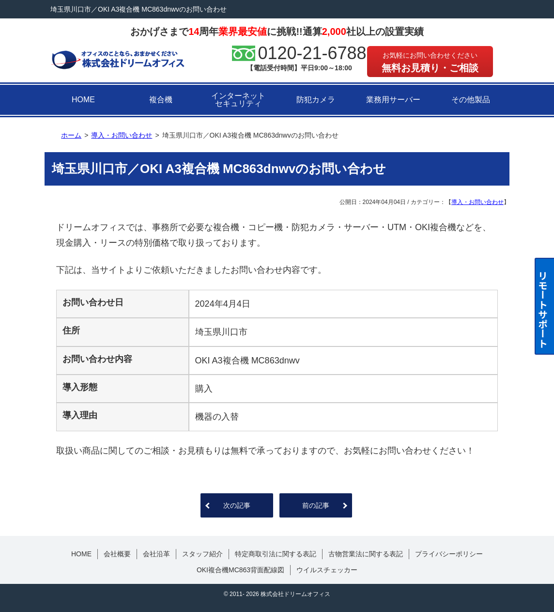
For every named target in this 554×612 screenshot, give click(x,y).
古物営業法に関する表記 (365, 553)
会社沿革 (156, 553)
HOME (83, 99)
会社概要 (117, 553)
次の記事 (236, 505)
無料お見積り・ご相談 (430, 62)
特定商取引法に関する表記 (275, 553)
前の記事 (315, 505)
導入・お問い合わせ (477, 202)
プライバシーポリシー (449, 553)
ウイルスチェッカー (326, 569)
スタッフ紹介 (202, 553)
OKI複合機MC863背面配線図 (240, 569)
